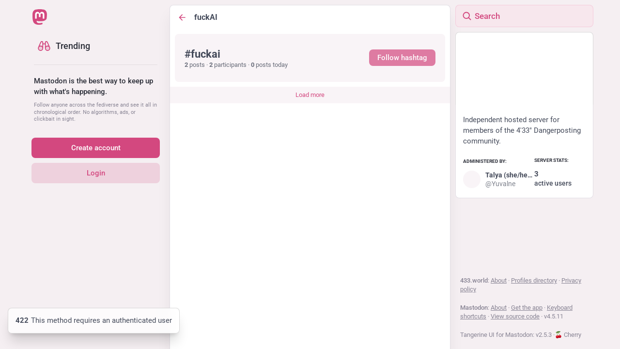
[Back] (182, 17)
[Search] (524, 16)
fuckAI (205, 17)
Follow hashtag (402, 57)
